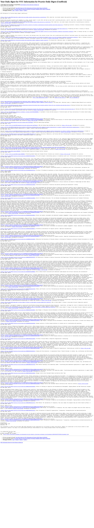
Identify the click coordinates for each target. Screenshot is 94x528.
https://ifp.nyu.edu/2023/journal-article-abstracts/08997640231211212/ (18, 490)
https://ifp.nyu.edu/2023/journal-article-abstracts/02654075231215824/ (18, 184)
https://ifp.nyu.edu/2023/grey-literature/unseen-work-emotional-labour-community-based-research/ (24, 45)
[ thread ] (17, 10)
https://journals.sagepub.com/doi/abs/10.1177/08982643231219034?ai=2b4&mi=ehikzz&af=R (22, 380)
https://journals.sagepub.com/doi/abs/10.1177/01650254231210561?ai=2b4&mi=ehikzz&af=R (22, 267)
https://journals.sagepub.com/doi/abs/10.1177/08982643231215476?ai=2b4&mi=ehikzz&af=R (22, 318)
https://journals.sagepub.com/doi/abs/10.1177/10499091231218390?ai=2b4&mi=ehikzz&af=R (22, 301)
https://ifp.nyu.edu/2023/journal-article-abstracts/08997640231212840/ (18, 445)
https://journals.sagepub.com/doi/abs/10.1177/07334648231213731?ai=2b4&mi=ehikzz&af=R (22, 214)
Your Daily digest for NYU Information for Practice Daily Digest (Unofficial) (31, 8)
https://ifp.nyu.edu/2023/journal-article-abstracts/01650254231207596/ (18, 385)
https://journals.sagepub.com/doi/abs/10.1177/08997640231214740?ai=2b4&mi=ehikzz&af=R (22, 355)
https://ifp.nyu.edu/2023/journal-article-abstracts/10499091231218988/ (18, 235)
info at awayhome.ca (74, 114)
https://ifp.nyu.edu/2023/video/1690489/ (10, 178)
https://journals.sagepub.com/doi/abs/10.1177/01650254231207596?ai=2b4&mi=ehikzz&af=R (22, 399)
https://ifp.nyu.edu (5, 25)
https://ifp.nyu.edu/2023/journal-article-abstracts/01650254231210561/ (18, 255)
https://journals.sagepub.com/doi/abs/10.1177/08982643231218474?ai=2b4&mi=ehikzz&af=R (22, 430)
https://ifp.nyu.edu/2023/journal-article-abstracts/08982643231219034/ (18, 369)
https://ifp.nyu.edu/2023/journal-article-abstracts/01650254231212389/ (18, 219)
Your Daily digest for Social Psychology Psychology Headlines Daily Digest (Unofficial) (32, 9)
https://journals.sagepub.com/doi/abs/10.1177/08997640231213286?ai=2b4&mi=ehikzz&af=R (22, 414)
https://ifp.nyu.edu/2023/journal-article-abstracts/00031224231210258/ (18, 461)
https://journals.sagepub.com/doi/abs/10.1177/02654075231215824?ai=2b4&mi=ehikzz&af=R (22, 197)
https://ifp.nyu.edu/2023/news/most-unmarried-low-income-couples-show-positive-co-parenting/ (23, 18)
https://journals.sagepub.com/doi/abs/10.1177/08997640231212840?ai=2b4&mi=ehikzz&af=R (22, 456)
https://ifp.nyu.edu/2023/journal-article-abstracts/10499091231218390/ (18, 284)
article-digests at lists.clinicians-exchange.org (29, 4)
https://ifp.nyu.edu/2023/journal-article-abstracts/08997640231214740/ (18, 344)
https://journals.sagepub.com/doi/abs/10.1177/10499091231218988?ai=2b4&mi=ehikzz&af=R (22, 251)
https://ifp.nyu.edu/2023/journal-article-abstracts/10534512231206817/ (18, 271)
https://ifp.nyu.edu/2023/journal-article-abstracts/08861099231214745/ (18, 434)
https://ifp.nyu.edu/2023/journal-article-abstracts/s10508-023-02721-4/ (18, 158)
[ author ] (25, 10)
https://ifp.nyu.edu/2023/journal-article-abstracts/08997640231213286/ (18, 403)
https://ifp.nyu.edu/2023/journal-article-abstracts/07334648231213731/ (18, 201)
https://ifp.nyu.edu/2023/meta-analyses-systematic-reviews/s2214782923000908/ (20, 131)
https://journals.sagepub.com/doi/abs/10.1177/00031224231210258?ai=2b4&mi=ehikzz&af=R (22, 476)
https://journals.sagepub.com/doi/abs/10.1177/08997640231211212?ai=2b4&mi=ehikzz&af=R (22, 500)
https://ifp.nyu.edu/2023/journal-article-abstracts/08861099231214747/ (18, 480)
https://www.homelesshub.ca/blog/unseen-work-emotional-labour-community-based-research (22, 119)
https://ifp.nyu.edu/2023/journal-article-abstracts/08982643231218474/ (18, 418)
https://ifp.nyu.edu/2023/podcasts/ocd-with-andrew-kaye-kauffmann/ (17, 144)
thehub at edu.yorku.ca (60, 114)
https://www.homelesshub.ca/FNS (40, 114)
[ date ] (13, 10)
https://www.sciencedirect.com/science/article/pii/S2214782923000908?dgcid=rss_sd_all (22, 139)
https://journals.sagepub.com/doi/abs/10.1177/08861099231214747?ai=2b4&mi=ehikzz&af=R (22, 485)
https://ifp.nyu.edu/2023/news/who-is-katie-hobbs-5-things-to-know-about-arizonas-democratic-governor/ (26, 360)
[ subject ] (21, 10)
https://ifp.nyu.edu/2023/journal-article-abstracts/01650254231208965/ (18, 323)
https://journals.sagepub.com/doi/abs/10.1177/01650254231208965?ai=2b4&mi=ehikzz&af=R (22, 339)
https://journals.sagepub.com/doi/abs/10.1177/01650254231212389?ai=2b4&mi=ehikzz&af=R (22, 230)
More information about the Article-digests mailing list (12, 526)
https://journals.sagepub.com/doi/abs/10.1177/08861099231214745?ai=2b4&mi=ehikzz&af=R (22, 440)
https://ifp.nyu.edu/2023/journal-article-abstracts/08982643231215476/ (18, 306)
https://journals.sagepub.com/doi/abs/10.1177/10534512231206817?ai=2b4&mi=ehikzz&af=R (22, 279)
